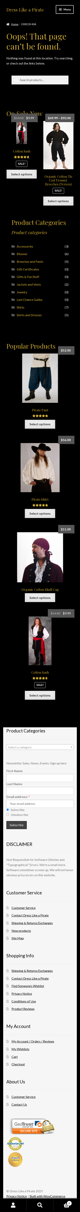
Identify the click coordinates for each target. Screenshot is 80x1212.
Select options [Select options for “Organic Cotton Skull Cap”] (40, 597)
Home (14, 24)
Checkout (18, 1064)
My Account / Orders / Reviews (33, 1041)
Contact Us (19, 1104)
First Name (14, 771)
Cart (15, 1057)
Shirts (20, 307)
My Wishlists (20, 1049)
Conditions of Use (24, 1001)
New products (21, 930)
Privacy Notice (22, 993)
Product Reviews (23, 1009)
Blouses (22, 254)
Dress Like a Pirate (25, 10)
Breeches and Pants (30, 261)
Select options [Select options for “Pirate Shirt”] (40, 513)
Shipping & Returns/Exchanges (32, 923)
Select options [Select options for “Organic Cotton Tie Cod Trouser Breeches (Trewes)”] (58, 201)
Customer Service (24, 908)
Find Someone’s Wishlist (28, 986)
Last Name (14, 784)
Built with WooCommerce (47, 1196)
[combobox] (40, 747)
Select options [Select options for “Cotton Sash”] (21, 174)
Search (40, 1205)
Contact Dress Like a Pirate (30, 915)
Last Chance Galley (29, 299)
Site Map (18, 938)
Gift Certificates (28, 269)
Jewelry (22, 292)
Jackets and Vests (29, 284)
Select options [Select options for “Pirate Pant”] (40, 424)
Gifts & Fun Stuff (28, 277)
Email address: (18, 797)
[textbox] (40, 747)
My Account (13, 1205)
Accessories (25, 246)
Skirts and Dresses (29, 315)
